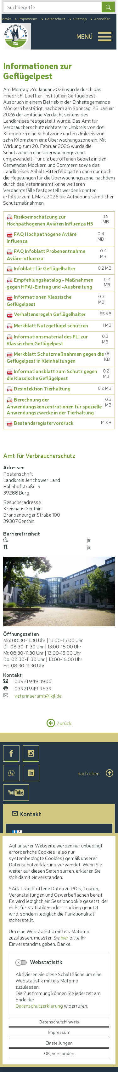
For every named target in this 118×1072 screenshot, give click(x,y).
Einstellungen (59, 1043)
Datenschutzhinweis (59, 1021)
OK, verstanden (59, 1053)
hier (65, 937)
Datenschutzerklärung (39, 1005)
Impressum (59, 1032)
